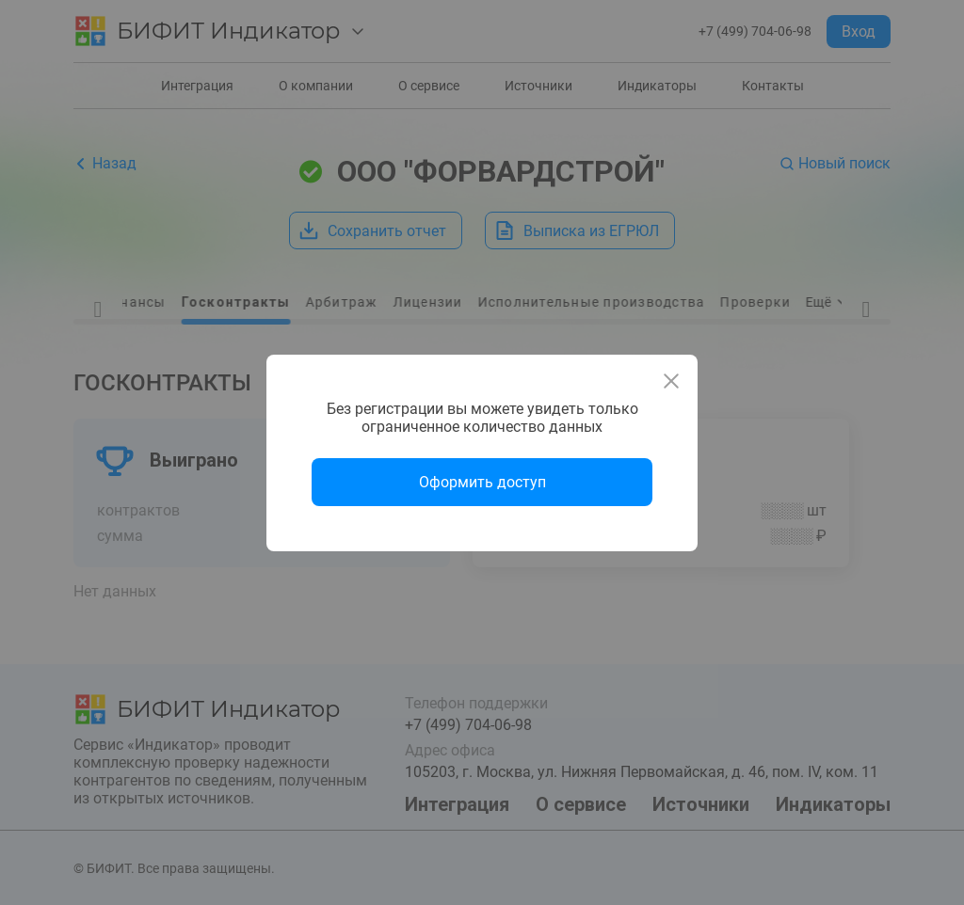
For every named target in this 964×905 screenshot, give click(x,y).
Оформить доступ (482, 482)
